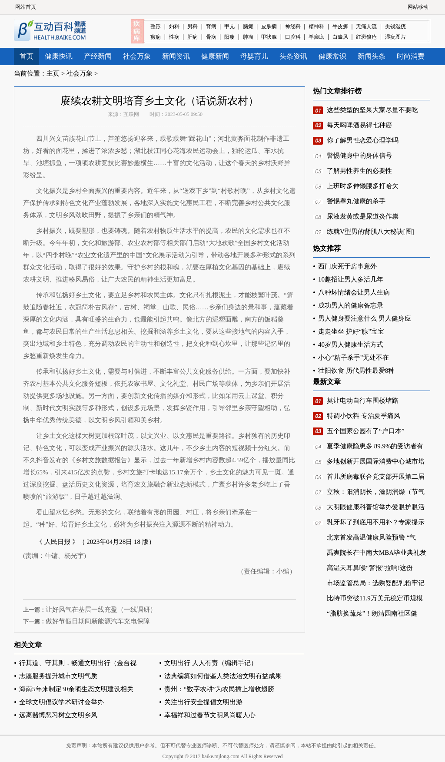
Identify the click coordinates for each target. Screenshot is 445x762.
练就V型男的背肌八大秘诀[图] (370, 231)
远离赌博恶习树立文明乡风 (58, 715)
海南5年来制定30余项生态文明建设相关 (76, 689)
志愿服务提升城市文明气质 (58, 676)
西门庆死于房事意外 (347, 266)
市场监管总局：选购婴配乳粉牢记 (376, 583)
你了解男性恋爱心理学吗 (363, 140)
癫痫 (155, 37)
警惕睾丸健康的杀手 (356, 201)
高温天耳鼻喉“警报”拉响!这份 (370, 567)
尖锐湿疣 (395, 26)
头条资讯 (293, 56)
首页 (26, 56)
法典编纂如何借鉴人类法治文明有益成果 (223, 676)
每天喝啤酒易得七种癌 (359, 125)
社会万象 (137, 56)
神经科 (293, 26)
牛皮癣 (340, 26)
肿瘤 (248, 37)
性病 (174, 37)
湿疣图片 (395, 37)
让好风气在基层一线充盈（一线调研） (101, 609)
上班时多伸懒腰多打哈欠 (363, 185)
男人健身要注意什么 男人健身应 (364, 318)
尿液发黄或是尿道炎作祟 (363, 216)
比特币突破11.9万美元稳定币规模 (375, 598)
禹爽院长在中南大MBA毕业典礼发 (376, 552)
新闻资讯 (176, 56)
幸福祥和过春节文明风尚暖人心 (210, 715)
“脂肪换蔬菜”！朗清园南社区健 (372, 613)
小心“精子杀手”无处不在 (353, 357)
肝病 (192, 37)
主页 (53, 73)
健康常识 (332, 56)
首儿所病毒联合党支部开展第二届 (376, 476)
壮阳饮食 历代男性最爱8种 (356, 370)
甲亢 (229, 26)
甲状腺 (269, 37)
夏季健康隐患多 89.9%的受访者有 (375, 446)
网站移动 (418, 7)
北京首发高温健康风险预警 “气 (371, 537)
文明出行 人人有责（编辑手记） (210, 662)
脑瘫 (248, 26)
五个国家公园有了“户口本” (365, 430)
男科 (192, 26)
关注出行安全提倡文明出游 (203, 702)
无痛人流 (366, 26)
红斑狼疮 (366, 37)
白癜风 (340, 37)
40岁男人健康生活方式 (350, 344)
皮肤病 (269, 26)
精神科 (316, 26)
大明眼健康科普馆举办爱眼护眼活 (376, 507)
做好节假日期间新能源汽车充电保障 (98, 621)
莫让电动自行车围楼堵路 (363, 400)
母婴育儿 (254, 56)
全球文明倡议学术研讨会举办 (61, 702)
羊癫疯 (316, 37)
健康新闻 (215, 56)
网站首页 (25, 7)
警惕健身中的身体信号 (359, 155)
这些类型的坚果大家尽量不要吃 (372, 109)
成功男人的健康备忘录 (350, 305)
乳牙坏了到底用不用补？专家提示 (376, 522)
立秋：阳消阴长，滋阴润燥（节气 (376, 491)
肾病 (211, 26)
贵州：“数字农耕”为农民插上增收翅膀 (219, 689)
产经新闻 (98, 56)
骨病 (211, 37)
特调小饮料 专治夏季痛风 (363, 415)
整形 (155, 26)
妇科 (174, 26)
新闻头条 (371, 56)
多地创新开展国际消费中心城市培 (376, 461)
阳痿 (229, 37)
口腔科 (293, 37)
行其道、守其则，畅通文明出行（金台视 (77, 662)
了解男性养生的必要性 (359, 170)
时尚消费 (411, 56)
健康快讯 (59, 56)
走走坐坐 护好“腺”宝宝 (351, 331)
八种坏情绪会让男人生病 (354, 292)
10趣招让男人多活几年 (350, 279)
